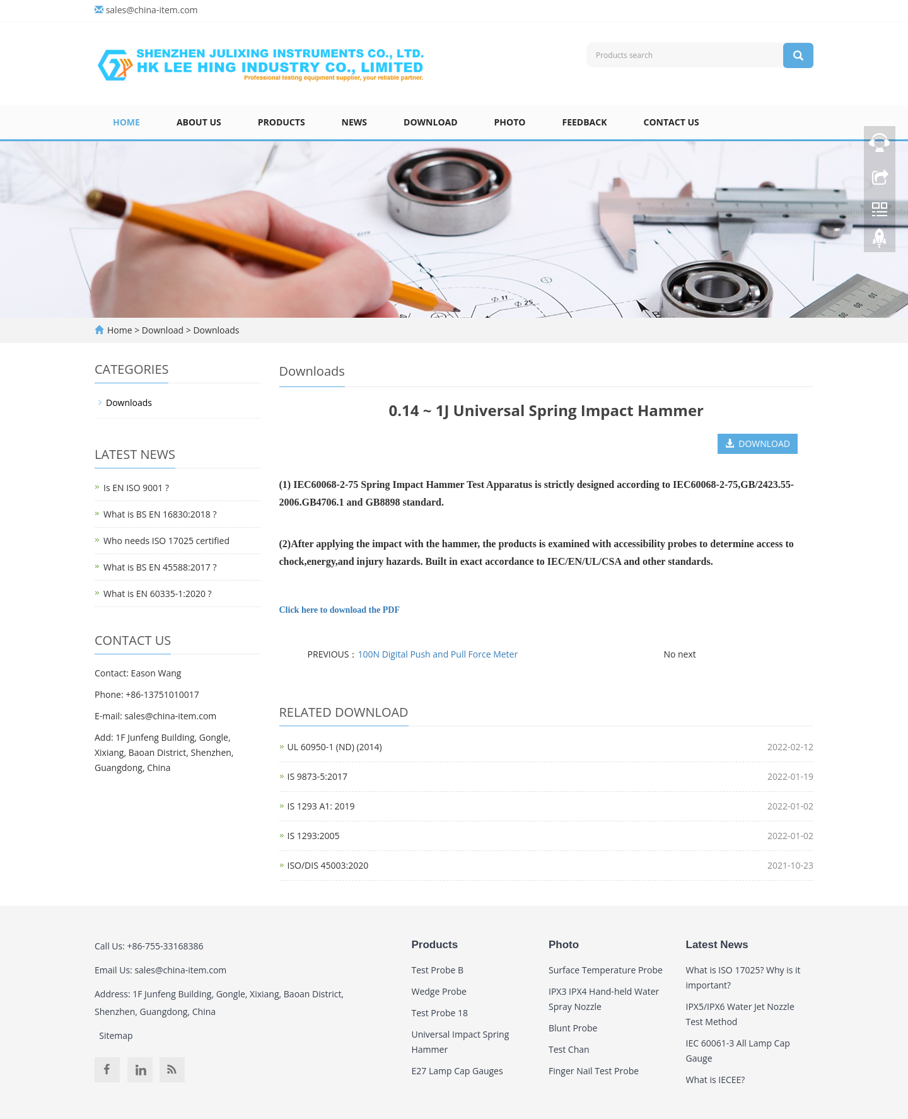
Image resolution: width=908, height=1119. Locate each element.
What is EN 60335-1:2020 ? (157, 594)
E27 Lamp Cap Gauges (457, 1071)
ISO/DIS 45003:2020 (328, 865)
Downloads (215, 330)
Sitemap (115, 1035)
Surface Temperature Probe (606, 970)
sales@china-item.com (152, 10)
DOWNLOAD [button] (757, 443)
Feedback (584, 122)
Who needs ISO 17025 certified (166, 541)
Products (281, 122)
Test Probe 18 (440, 1013)
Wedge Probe (439, 991)
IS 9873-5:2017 (317, 776)
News (354, 122)
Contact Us (671, 122)
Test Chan (569, 1049)
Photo (510, 122)
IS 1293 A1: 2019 (321, 806)
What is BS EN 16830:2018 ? (159, 514)
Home (126, 122)
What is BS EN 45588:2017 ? (159, 567)
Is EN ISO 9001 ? (136, 488)
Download (431, 122)
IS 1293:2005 (314, 836)
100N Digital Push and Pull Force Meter (438, 654)
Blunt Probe (573, 1028)
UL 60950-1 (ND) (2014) (335, 747)
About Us (199, 122)
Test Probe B (438, 970)
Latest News (717, 945)
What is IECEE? (715, 1080)
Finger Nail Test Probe (594, 1071)
